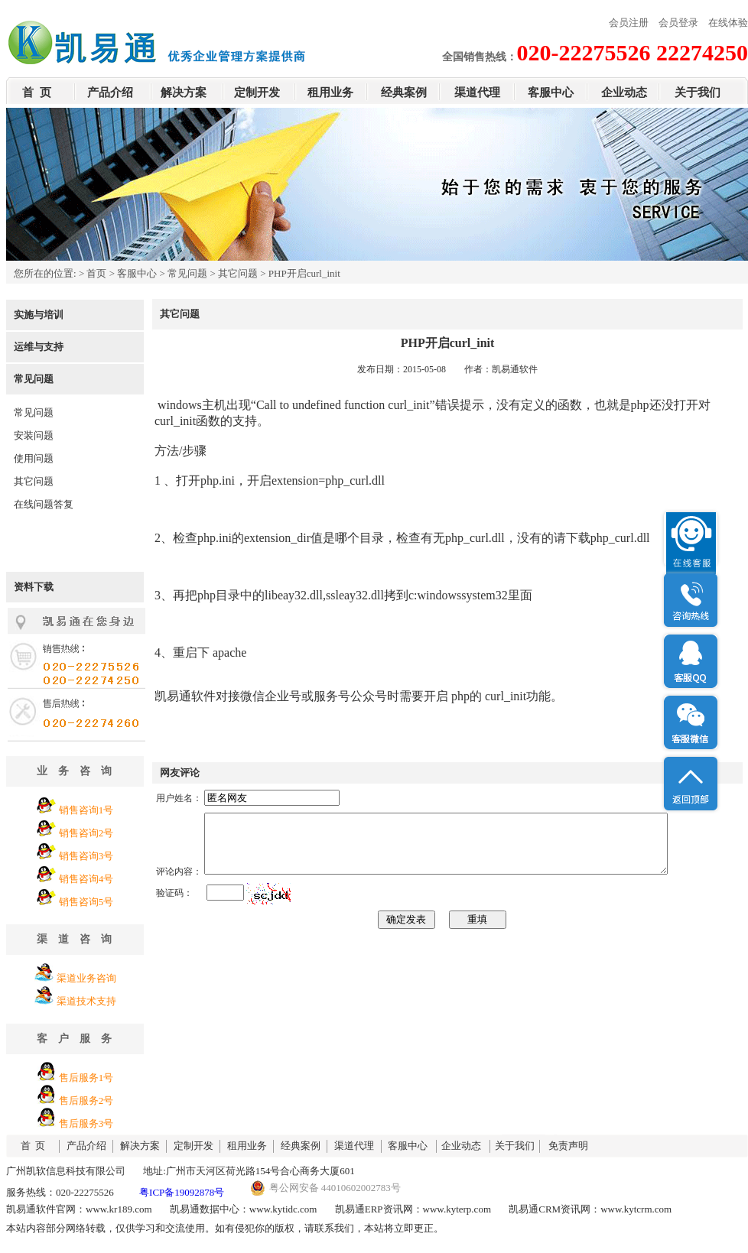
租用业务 (330, 92)
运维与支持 (38, 346)
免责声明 (568, 1145)
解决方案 (184, 92)
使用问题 (34, 458)
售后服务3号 (86, 1123)
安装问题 (34, 435)
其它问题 (238, 273)
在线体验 (728, 22)
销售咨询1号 (86, 810)
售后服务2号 (86, 1100)
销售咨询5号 (86, 901)
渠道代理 (477, 92)
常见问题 (187, 273)
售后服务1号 (86, 1077)
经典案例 (404, 92)
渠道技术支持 (86, 1001)
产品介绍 (110, 92)
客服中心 (551, 92)
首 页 (36, 92)
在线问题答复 (43, 504)
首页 (96, 273)
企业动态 (624, 92)
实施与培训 (38, 314)
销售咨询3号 (86, 856)
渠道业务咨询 (86, 978)
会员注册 (629, 22)
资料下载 (34, 586)
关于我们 (697, 92)
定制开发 (257, 92)
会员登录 (678, 22)
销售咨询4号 (86, 879)
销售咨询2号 (86, 833)
